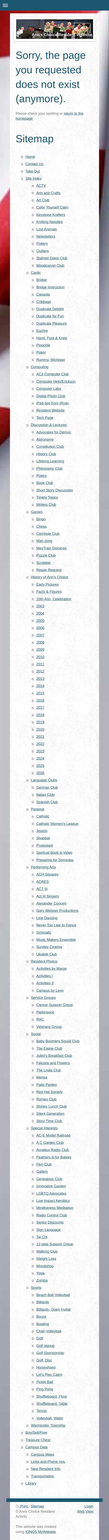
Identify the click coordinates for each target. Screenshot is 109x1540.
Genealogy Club (49, 1179)
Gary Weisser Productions (57, 911)
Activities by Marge (51, 969)
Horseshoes (46, 1367)
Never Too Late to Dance (56, 925)
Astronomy (45, 439)
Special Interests (44, 1128)
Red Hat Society (49, 1092)
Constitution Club (50, 447)
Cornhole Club (47, 534)
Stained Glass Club (51, 258)
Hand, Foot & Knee (51, 338)
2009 (40, 650)
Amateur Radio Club (52, 1150)
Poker (41, 352)
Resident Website (50, 410)
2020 (40, 730)
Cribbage (43, 302)
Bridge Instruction (50, 287)
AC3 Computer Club (52, 374)
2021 (40, 737)
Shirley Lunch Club (51, 1106)
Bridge (41, 280)
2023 (40, 751)
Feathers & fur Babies (53, 1157)
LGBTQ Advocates (51, 1194)
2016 (40, 700)
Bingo (41, 519)
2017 (40, 708)
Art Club (42, 200)
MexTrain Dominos (51, 548)
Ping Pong (44, 1389)
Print (22, 1506)
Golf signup (45, 1346)
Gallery (42, 1172)
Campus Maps (42, 1455)
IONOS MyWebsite (40, 1532)
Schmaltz (43, 933)
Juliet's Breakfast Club (54, 1056)
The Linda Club (48, 1070)
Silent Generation (50, 1114)
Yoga (40, 1273)
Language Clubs (44, 780)
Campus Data (37, 1447)
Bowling (42, 1324)
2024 (40, 758)
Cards (36, 273)
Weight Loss (46, 1259)
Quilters (42, 251)
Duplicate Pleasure (51, 324)
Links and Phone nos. (48, 1462)
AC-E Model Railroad (53, 1135)
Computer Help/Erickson (56, 382)
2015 (40, 693)
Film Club (44, 1164)
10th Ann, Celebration (53, 599)
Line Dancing (46, 918)
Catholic (42, 816)
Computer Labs (48, 389)
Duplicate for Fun (50, 316)
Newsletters (45, 236)
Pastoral (37, 809)
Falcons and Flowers (53, 1063)
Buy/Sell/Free (36, 1433)
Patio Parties (46, 1085)
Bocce (41, 1317)
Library (31, 1483)
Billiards (42, 1302)
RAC (40, 1019)
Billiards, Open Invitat (53, 1309)
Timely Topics (47, 497)
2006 (40, 628)
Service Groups (43, 998)
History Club (46, 454)
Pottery (42, 244)
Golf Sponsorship (50, 1353)
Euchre (42, 331)
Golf (39, 1338)
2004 (40, 613)
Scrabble (43, 563)
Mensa (41, 1077)
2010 (40, 657)
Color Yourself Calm (52, 207)
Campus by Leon (50, 991)
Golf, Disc (44, 1360)
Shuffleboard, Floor (51, 1397)
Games (37, 512)
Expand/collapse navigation (54, 5)
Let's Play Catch (49, 1375)
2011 (40, 664)
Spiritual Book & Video (54, 853)
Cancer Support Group (54, 1005)
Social (36, 1034)
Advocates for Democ (53, 432)
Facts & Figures (49, 592)
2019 (40, 722)
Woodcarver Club (50, 266)
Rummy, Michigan (50, 360)
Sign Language (48, 1230)
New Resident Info (46, 1469)
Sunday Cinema (49, 947)
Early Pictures (47, 585)
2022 (40, 744)
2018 (40, 715)
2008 (40, 642)
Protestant (44, 845)
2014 (40, 686)
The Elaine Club (49, 1049)
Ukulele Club (46, 954)
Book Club (44, 483)
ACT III (41, 889)
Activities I (44, 976)
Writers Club (46, 505)
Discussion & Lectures (49, 425)
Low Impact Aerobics (53, 1201)
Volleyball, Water (49, 1418)
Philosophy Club (49, 469)
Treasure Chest (38, 1440)
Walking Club (46, 1252)
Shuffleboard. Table (51, 1404)
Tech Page (44, 418)
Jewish (41, 831)
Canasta (43, 294)
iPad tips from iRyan (52, 403)
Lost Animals (46, 229)
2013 (40, 679)
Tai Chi (41, 1237)
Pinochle (43, 345)
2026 (40, 773)
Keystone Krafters (50, 215)
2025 (40, 766)
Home (30, 157)
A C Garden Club (50, 1143)
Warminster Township (48, 1425)
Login (88, 1506)
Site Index (34, 178)
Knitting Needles (49, 222)
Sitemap (37, 1506)
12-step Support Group (54, 1244)
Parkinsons (45, 1012)
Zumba (42, 1280)
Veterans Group (49, 1027)
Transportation (42, 1476)
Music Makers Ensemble (56, 940)
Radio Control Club (51, 1215)
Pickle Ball (44, 1382)
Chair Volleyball (48, 1331)
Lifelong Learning (50, 461)
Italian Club (45, 795)
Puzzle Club (46, 555)
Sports (36, 1288)
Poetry (41, 476)
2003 (40, 606)
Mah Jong (44, 541)
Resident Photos (44, 961)
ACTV (41, 186)
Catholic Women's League (57, 824)
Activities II (45, 983)
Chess (41, 527)
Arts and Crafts (48, 193)
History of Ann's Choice (49, 577)
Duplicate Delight (50, 309)
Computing (39, 367)
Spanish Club (47, 802)
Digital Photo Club (50, 396)
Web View (85, 1512)
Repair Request (48, 570)
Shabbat (43, 838)
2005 (40, 621)
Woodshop (45, 1266)
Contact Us (34, 164)
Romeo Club (46, 1099)
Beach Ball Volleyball (53, 1295)
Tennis (41, 1411)
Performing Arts (43, 867)
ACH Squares (47, 874)
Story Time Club (49, 1121)
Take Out (33, 171)
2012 (40, 671)
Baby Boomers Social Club (57, 1041)
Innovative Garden (51, 1186)
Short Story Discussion (54, 490)
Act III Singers (47, 896)
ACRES (42, 882)
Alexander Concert (51, 903)
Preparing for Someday (55, 860)
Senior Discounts (50, 1222)
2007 (40, 635)
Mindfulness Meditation (54, 1208)
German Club (47, 788)
